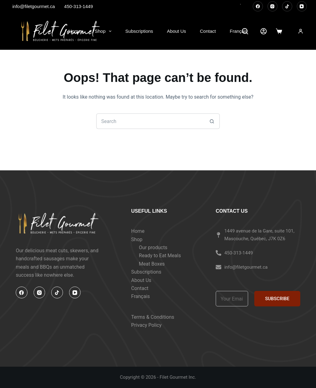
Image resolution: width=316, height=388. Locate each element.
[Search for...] (150, 121)
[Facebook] (258, 6)
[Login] (300, 31)
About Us (176, 31)
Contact (208, 31)
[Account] (263, 31)
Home (75, 31)
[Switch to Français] (239, 31)
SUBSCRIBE (277, 298)
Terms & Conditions (152, 317)
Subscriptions (139, 31)
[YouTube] (302, 6)
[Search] (245, 31)
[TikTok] (287, 6)
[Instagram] (273, 6)
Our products (153, 247)
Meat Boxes (152, 264)
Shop (104, 31)
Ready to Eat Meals (160, 255)
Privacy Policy (146, 325)
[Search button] (212, 121)
